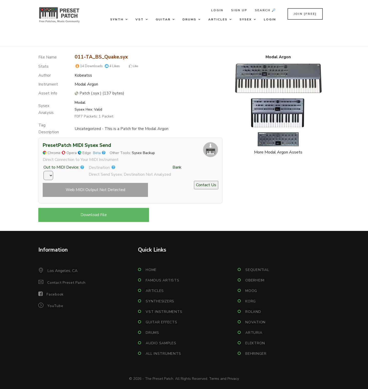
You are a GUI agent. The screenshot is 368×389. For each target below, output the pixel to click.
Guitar (163, 19)
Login (217, 10)
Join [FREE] (305, 14)
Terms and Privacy (224, 378)
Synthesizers (160, 301)
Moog (251, 290)
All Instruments (163, 353)
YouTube (55, 305)
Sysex (245, 19)
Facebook (55, 294)
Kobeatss (83, 75)
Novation (255, 322)
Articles (217, 19)
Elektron (255, 343)
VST (139, 19)
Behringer (256, 353)
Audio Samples (161, 343)
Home (151, 269)
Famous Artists (162, 280)
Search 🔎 (265, 10)
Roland (253, 311)
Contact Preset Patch (66, 282)
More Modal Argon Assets (278, 152)
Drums (189, 19)
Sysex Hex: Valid (88, 109)
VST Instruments (164, 311)
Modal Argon (86, 84)
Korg (250, 301)
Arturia (253, 332)
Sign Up (239, 10)
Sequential (257, 269)
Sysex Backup (143, 152)
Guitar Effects (161, 322)
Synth (116, 19)
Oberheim (254, 280)
